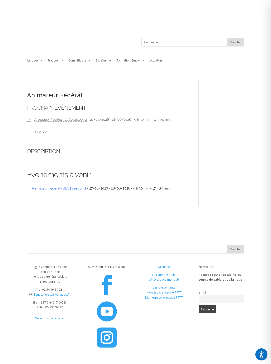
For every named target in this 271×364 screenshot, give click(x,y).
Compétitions (77, 60)
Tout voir (40, 132)
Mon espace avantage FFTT (164, 297)
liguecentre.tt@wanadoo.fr (52, 294)
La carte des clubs (164, 275)
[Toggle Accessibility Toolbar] (261, 354)
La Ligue (33, 60)
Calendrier (164, 267)
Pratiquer (53, 60)
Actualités (156, 60)
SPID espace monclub (164, 279)
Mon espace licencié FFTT (164, 292)
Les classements (164, 287)
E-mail (202, 292)
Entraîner (101, 60)
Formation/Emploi (128, 60)
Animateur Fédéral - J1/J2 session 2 (60, 120)
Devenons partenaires (50, 318)
